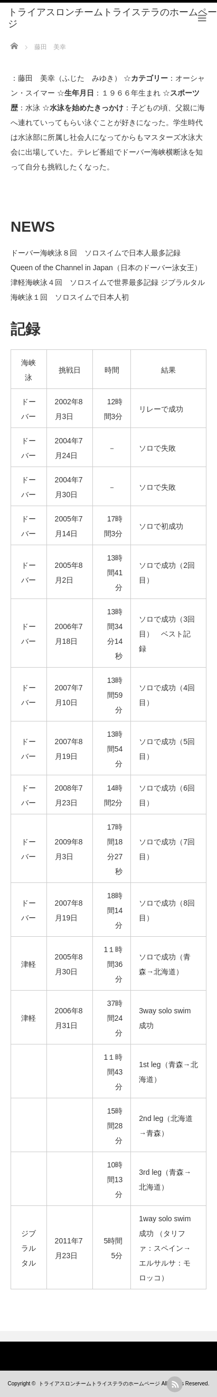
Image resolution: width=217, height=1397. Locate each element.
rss (175, 1384)
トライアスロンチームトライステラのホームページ (99, 1383)
